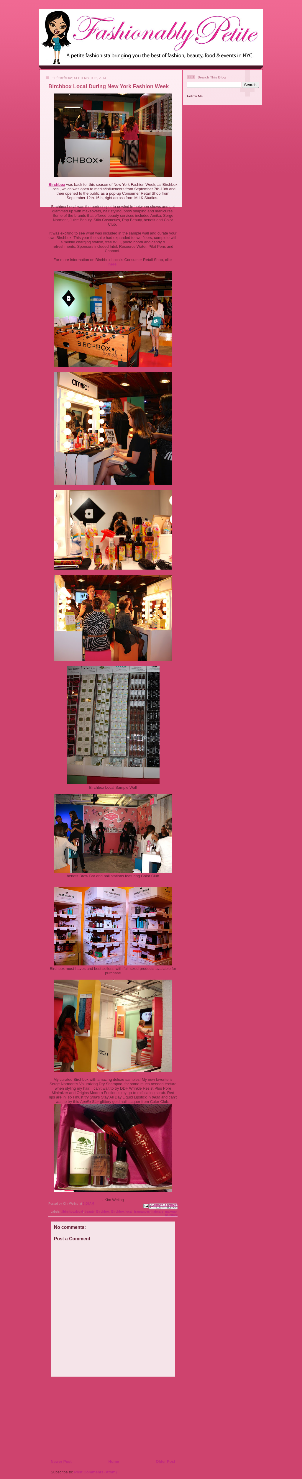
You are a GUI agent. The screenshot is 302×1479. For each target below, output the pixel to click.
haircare (157, 1211)
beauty (90, 1211)
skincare (171, 1214)
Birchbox (57, 184)
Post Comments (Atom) (95, 1472)
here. (112, 264)
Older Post (165, 1461)
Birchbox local (121, 1211)
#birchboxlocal (72, 1211)
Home (113, 1461)
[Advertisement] (86, 1418)
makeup (171, 1211)
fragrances (142, 1211)
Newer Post (61, 1461)
